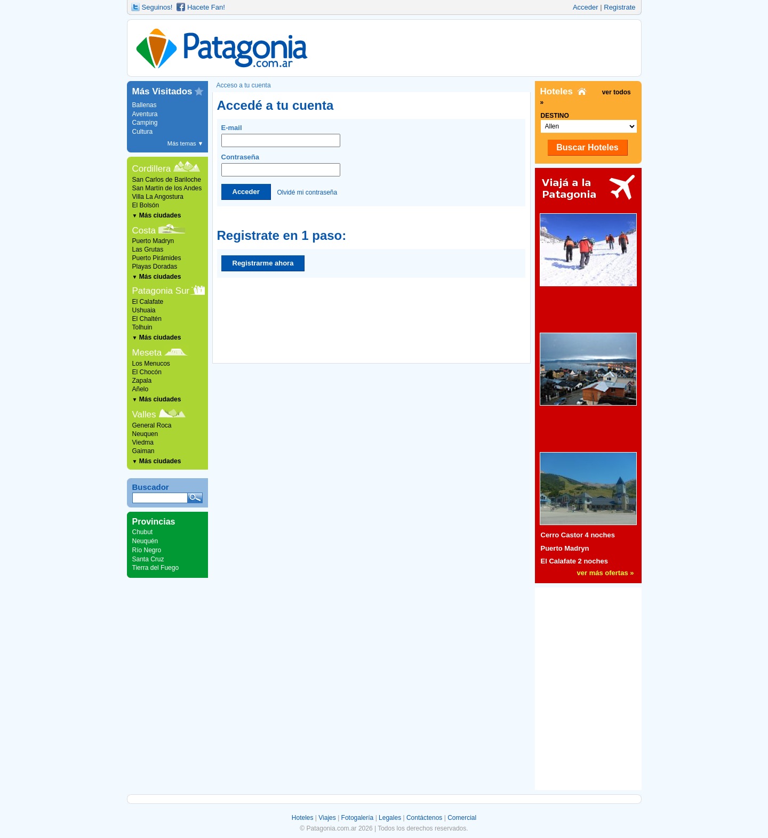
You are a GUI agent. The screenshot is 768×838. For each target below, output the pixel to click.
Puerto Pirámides (156, 258)
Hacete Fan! (206, 7)
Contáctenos (424, 817)
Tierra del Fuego (155, 567)
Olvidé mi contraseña (307, 192)
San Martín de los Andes (167, 188)
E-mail (280, 135)
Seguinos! (157, 7)
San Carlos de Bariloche (166, 179)
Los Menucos (151, 363)
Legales (390, 817)
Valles (144, 414)
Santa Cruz (148, 559)
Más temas (185, 143)
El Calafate (148, 301)
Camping (145, 122)
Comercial (461, 817)
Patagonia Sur (161, 291)
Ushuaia (144, 310)
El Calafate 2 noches (574, 561)
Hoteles (303, 817)
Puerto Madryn (153, 241)
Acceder (585, 7)
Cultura (142, 131)
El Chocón (147, 372)
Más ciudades (156, 215)
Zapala (142, 380)
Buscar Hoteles (587, 147)
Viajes (326, 817)
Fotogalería (357, 817)
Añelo (140, 389)
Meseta (147, 353)
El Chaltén (147, 319)
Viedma (143, 442)
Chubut (142, 532)
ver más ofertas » (605, 573)
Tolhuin (142, 327)
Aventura (145, 114)
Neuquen (145, 434)
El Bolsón (145, 205)
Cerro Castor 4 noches (578, 535)
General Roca (152, 425)
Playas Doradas (155, 266)
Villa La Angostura (158, 196)
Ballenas (144, 105)
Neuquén (145, 541)
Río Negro (147, 550)
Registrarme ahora (263, 263)
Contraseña (280, 164)
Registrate (619, 7)
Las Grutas (148, 249)
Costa (144, 230)
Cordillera (151, 169)
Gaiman (143, 451)
